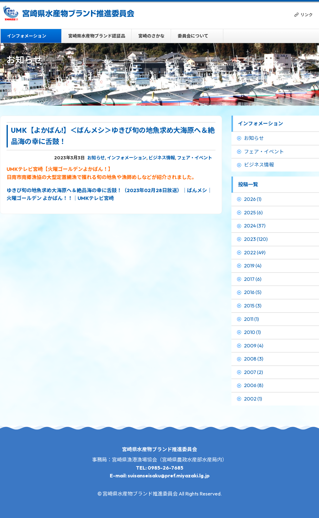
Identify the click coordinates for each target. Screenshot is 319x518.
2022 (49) (255, 252)
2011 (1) (251, 319)
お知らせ (96, 158)
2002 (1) (253, 399)
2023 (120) (256, 239)
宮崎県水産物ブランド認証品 (96, 36)
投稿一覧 (248, 184)
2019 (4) (252, 265)
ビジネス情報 (162, 158)
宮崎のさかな (151, 36)
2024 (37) (255, 225)
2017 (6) (252, 279)
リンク (307, 14)
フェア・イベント (194, 158)
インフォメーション (26, 36)
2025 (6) (253, 212)
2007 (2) (253, 372)
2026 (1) (252, 199)
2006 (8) (253, 385)
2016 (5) (252, 292)
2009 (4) (253, 345)
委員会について (193, 36)
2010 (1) (252, 332)
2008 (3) (253, 359)
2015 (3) (252, 305)
